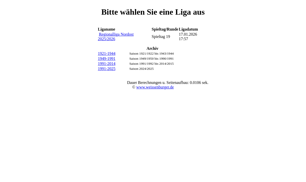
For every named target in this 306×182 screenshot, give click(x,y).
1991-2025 (106, 68)
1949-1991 (106, 58)
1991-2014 (106, 63)
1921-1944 (106, 53)
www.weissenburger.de (155, 87)
